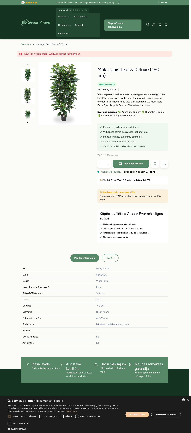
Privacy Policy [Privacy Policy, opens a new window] (71, 411)
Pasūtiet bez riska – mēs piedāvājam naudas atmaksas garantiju (88, 2)
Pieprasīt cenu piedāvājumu (116, 25)
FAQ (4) (110, 257)
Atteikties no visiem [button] (166, 414)
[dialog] (95, 414)
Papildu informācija (84, 257)
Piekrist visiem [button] (137, 414)
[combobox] (183, 399)
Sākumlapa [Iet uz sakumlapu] (26, 44)
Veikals (64, 16)
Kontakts (79, 25)
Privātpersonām (80, 10)
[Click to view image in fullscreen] (64, 93)
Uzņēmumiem (64, 10)
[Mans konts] (154, 24)
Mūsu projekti (81, 16)
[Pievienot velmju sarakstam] (155, 164)
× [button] (187, 400)
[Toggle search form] (148, 24)
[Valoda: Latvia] (162, 3)
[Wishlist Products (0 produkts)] (160, 24)
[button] (64, 429)
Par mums (63, 33)
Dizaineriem (64, 25)
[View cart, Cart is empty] (166, 24)
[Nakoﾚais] (28, 122)
